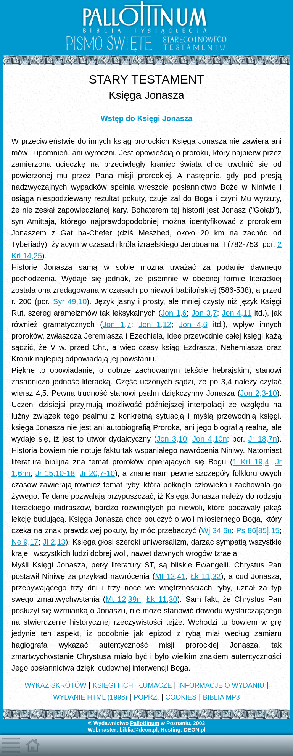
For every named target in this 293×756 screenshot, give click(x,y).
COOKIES (180, 697)
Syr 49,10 (70, 301)
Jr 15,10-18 (55, 473)
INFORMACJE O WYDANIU (221, 685)
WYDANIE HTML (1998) (90, 697)
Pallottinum (144, 723)
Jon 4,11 (236, 313)
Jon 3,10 (171, 439)
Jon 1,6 (174, 313)
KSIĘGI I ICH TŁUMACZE (132, 685)
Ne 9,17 (25, 542)
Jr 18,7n (262, 439)
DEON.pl (195, 730)
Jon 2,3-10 (258, 393)
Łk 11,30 (161, 599)
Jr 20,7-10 (97, 473)
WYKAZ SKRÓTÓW (55, 685)
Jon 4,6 (193, 324)
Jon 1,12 (154, 324)
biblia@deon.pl (138, 730)
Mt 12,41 (170, 576)
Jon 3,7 (204, 313)
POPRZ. (146, 697)
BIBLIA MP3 (221, 697)
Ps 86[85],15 (257, 530)
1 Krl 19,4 (251, 462)
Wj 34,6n (216, 530)
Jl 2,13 (54, 542)
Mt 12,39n (123, 599)
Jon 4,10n (209, 439)
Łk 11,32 (206, 576)
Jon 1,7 (117, 324)
